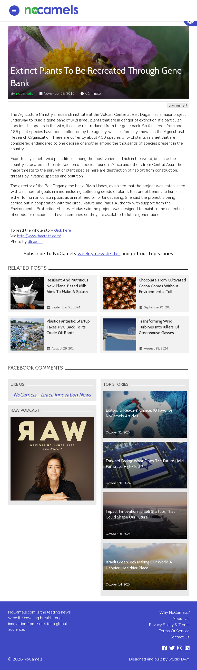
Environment (178, 105)
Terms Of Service (174, 631)
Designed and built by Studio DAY (159, 659)
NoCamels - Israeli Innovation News (52, 395)
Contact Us (180, 637)
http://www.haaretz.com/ (39, 236)
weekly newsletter (98, 253)
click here (62, 230)
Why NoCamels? (174, 612)
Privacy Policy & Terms (169, 625)
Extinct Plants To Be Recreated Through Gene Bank (96, 77)
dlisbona (35, 241)
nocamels (24, 93)
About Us (181, 618)
